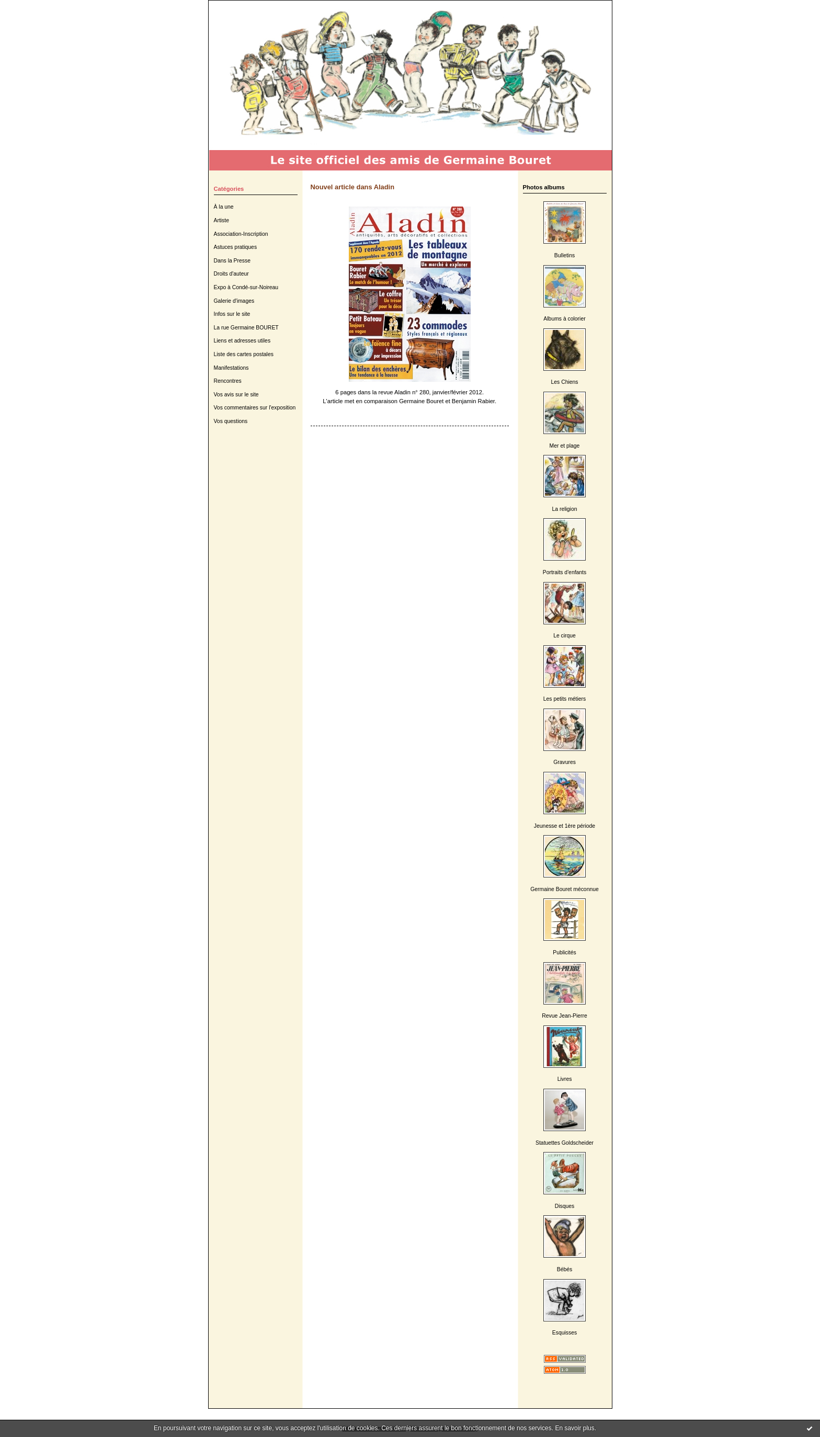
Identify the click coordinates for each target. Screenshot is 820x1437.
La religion (564, 509)
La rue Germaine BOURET (246, 327)
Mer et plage (565, 446)
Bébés (564, 1269)
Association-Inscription (241, 234)
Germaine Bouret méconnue (564, 889)
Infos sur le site (232, 314)
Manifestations (231, 368)
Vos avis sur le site (236, 394)
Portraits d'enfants (564, 572)
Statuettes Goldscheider (565, 1143)
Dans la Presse (232, 261)
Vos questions (231, 421)
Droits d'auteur (231, 274)
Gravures (564, 762)
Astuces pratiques (235, 247)
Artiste (221, 220)
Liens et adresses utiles (242, 341)
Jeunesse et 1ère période (564, 826)
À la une (224, 207)
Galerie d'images (234, 301)
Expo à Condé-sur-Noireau (246, 287)
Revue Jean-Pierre (564, 1016)
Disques (565, 1206)
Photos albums (544, 187)
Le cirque (564, 635)
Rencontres (228, 381)
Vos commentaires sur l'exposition (255, 407)
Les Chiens (564, 382)
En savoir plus (574, 1428)
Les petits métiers (564, 699)
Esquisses (564, 1333)
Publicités (564, 952)
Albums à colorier (564, 319)
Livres (564, 1079)
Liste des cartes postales (244, 354)
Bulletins (564, 255)
